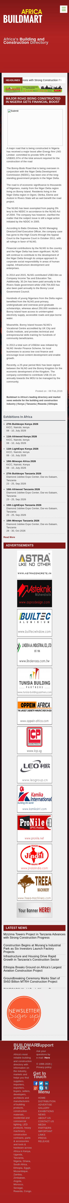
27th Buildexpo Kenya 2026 (22, 424)
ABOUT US (44, 1118)
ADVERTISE (45, 1104)
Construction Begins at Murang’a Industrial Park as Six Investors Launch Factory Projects (32, 948)
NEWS (42, 1114)
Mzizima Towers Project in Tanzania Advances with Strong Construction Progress (34, 936)
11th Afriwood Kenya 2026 (21, 436)
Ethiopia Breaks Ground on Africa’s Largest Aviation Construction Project (32, 969)
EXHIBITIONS (46, 1111)
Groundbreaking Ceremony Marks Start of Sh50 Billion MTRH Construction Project (31, 980)
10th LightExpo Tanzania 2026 (23, 505)
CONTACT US (46, 1121)
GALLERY (43, 1108)
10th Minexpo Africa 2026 (21, 461)
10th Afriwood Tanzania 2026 (23, 489)
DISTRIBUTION (47, 1101)
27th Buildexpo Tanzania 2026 (23, 473)
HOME (42, 1097)
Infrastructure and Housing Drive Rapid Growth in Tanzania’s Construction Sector (31, 958)
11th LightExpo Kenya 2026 (22, 448)
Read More (9, 537)
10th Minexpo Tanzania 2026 (22, 520)
